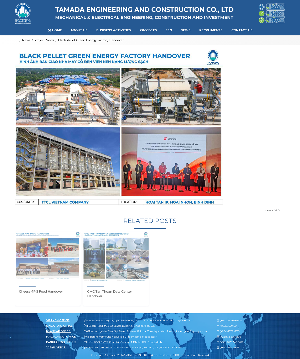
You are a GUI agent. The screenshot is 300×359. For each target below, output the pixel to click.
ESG (169, 30)
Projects (148, 30)
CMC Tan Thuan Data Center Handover (109, 296)
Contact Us (242, 30)
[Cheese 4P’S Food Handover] (48, 259)
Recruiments (211, 30)
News (186, 30)
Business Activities (113, 30)
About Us (79, 30)
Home (55, 30)
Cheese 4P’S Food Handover (41, 294)
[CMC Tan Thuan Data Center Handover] (116, 259)
